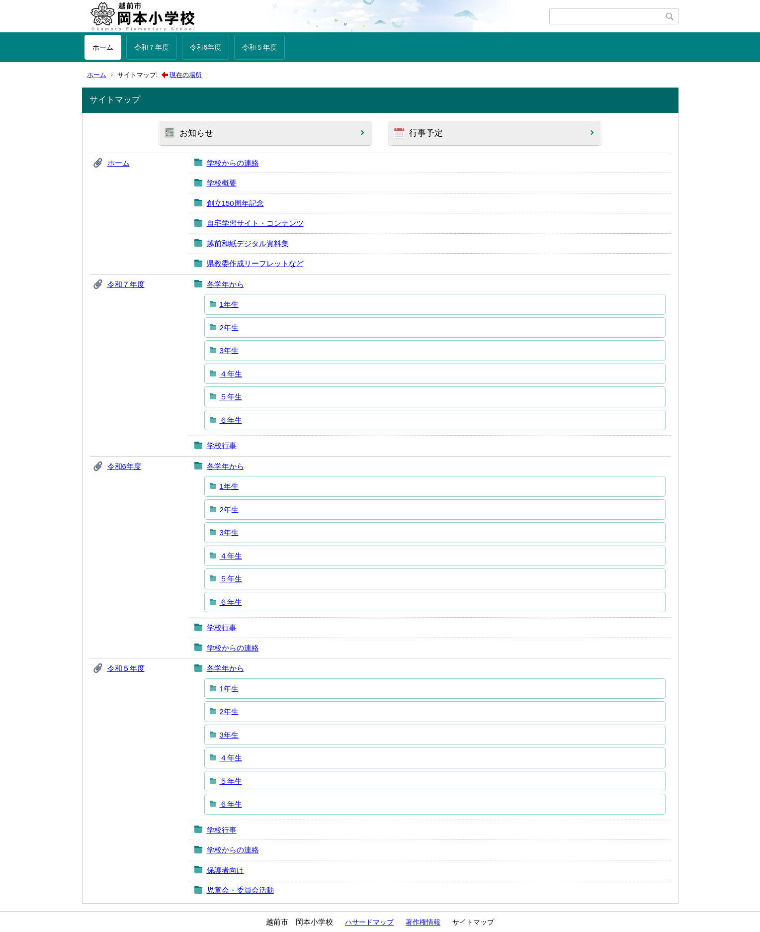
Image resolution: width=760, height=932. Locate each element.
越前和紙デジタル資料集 (248, 243)
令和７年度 (151, 47)
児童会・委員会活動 (240, 890)
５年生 (231, 396)
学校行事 (222, 445)
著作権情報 (423, 922)
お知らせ (196, 133)
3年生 (229, 350)
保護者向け (225, 870)
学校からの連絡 (233, 163)
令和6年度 (206, 47)
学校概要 (222, 183)
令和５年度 (259, 47)
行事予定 (426, 133)
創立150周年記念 (235, 203)
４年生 (231, 374)
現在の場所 (185, 75)
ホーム (102, 47)
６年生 (231, 420)
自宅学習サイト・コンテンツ (255, 223)
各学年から (225, 284)
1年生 (229, 304)
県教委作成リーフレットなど (255, 263)
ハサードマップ (369, 922)
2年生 (229, 327)
